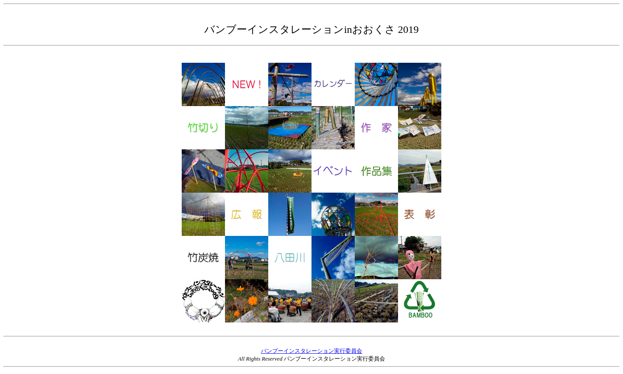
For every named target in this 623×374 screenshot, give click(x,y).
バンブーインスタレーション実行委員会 (311, 351)
